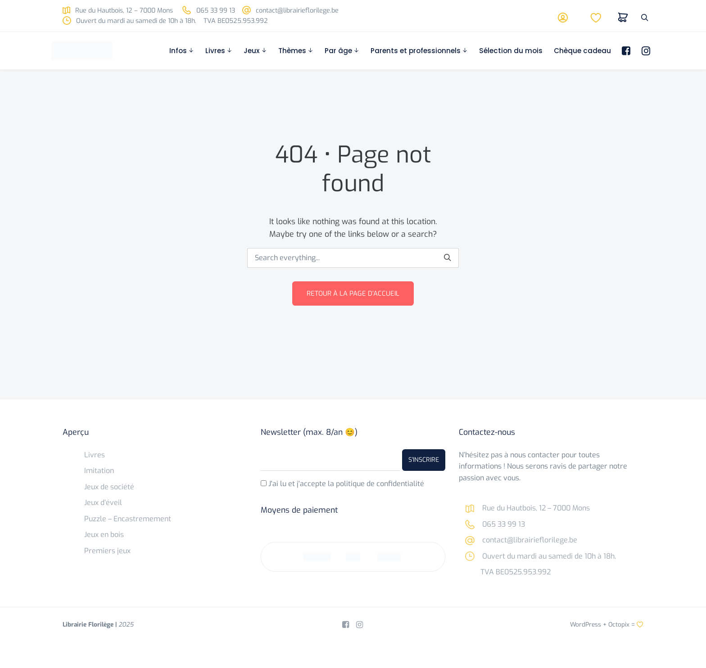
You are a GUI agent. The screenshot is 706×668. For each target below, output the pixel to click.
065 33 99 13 (208, 10)
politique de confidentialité (380, 483)
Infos (178, 50)
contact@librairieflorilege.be (290, 10)
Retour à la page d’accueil (353, 293)
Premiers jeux (107, 550)
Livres (215, 50)
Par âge (338, 50)
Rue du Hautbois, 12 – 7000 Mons (118, 10)
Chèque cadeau (582, 50)
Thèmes (292, 50)
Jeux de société (109, 487)
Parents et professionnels (416, 50)
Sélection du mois (511, 50)
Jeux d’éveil (103, 502)
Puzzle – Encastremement (127, 519)
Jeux (252, 50)
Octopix (618, 624)
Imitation (99, 470)
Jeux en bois (104, 534)
